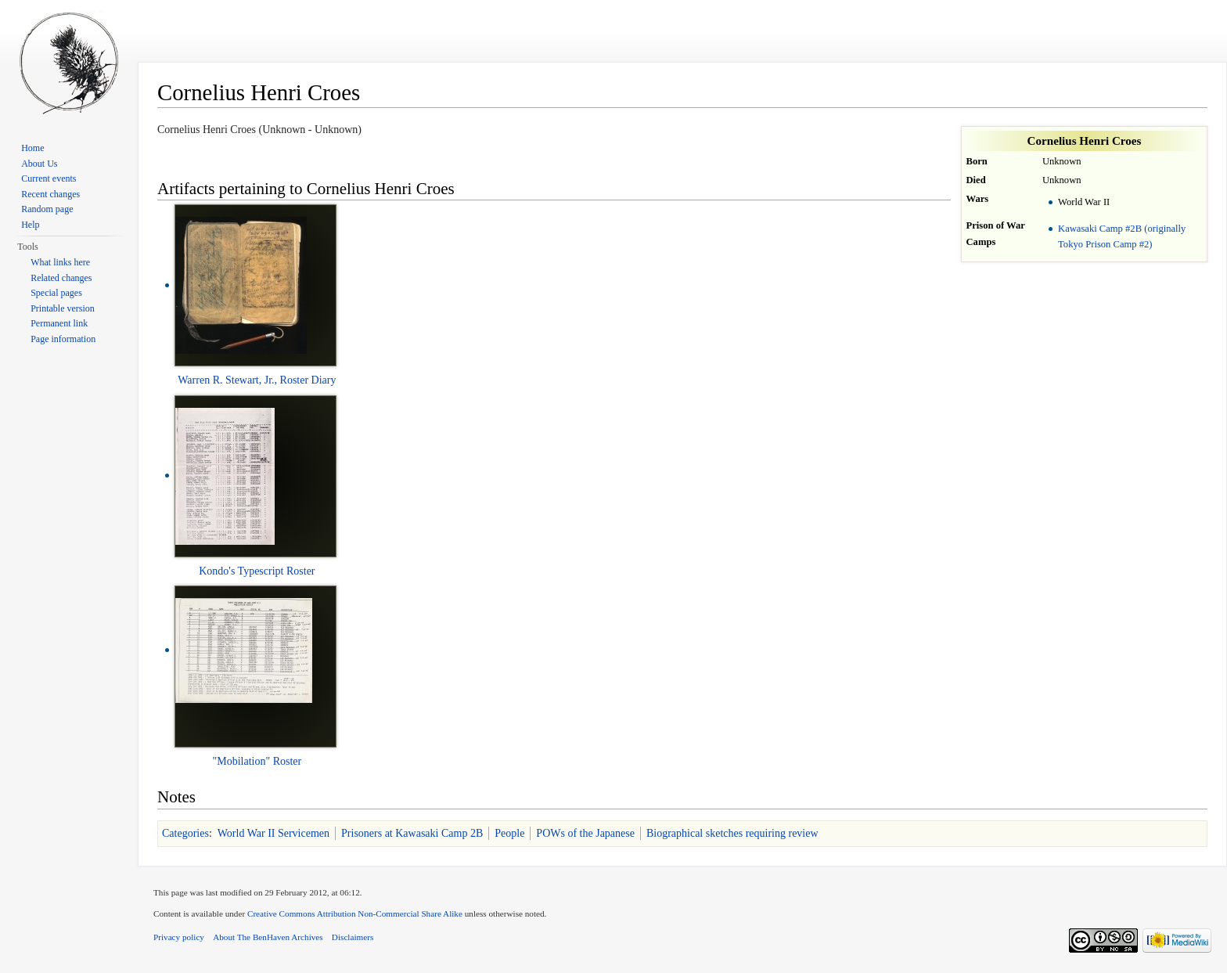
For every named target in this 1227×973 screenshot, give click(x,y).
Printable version (63, 308)
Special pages (56, 292)
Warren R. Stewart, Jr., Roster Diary (257, 380)
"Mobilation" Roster (257, 761)
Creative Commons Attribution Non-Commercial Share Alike (354, 913)
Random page (47, 209)
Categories (185, 833)
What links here (60, 262)
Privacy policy (178, 937)
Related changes (61, 277)
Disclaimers (352, 937)
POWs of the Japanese (585, 833)
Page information (63, 338)
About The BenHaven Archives (268, 937)
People (509, 833)
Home (32, 147)
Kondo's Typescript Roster (257, 571)
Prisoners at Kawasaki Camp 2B (412, 833)
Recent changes (50, 194)
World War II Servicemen (273, 833)
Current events (48, 178)
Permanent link (59, 323)
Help (30, 224)
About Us (39, 163)
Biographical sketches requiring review (732, 833)
